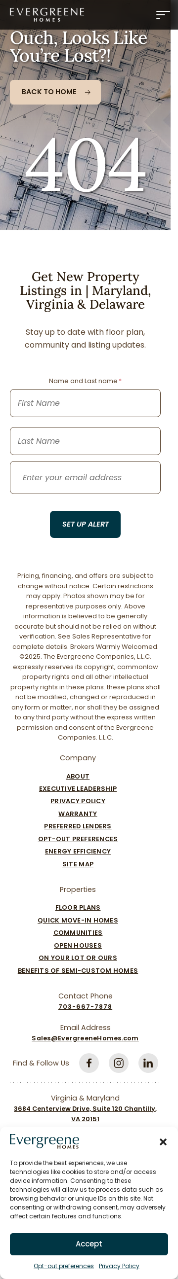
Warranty (77, 814)
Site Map (77, 864)
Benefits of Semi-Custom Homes (78, 970)
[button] (163, 1141)
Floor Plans (78, 907)
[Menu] (163, 15)
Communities (78, 932)
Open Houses (78, 945)
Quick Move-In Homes (78, 920)
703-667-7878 (85, 1006)
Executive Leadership (78, 788)
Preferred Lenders (77, 826)
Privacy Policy (119, 1266)
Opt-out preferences (64, 1266)
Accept (89, 1244)
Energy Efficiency (78, 851)
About (77, 776)
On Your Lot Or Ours (78, 958)
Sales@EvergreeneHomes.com (85, 1038)
